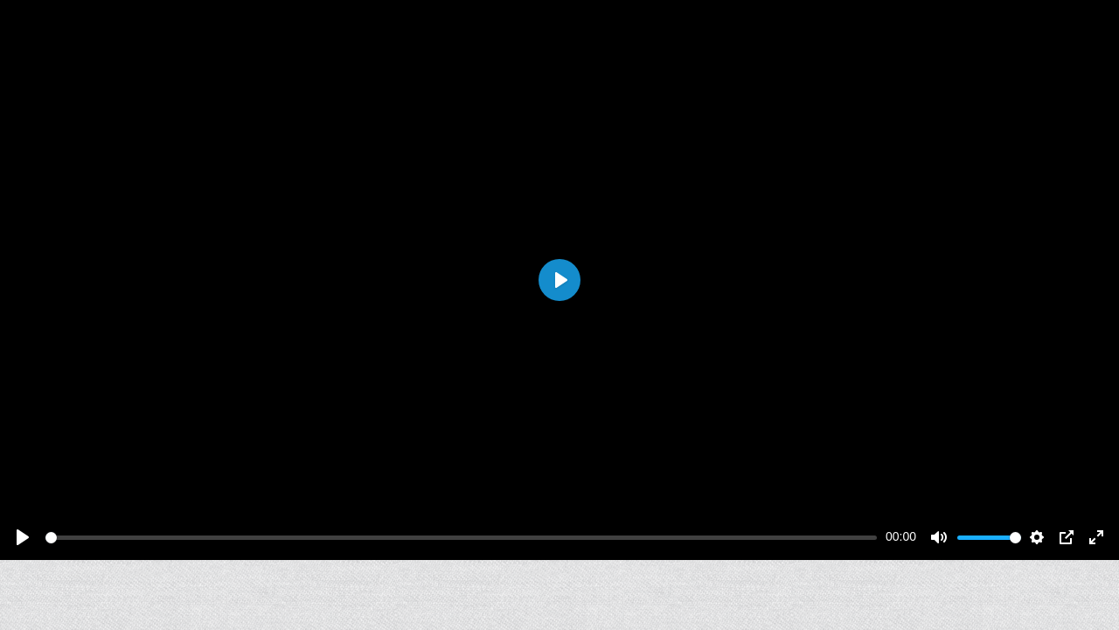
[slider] (461, 537)
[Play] (23, 537)
